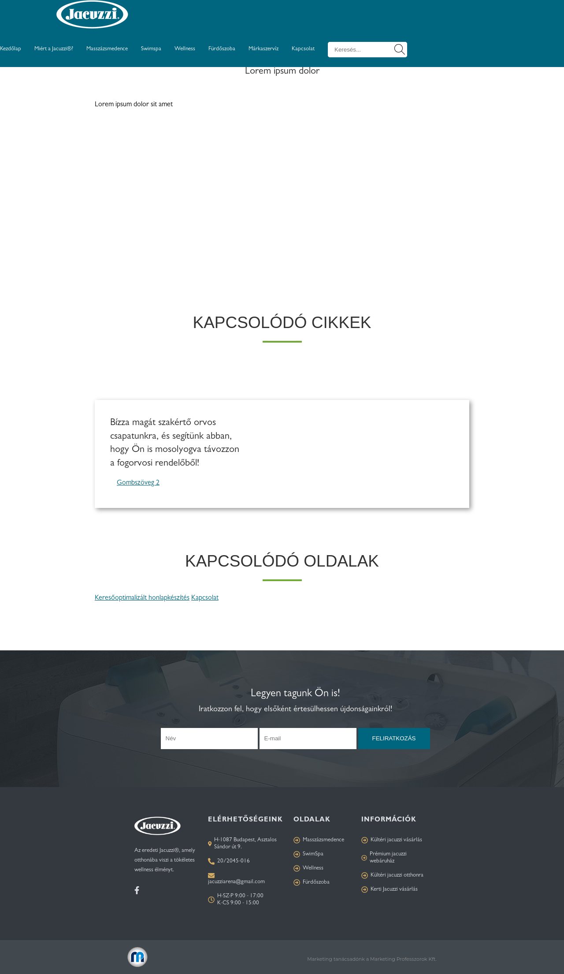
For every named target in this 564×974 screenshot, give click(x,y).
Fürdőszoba (221, 49)
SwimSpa (308, 854)
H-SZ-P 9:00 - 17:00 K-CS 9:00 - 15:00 (235, 899)
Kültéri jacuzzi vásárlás (391, 840)
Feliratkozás (394, 738)
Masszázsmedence (107, 49)
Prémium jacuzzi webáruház (384, 857)
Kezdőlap (10, 49)
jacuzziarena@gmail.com (236, 882)
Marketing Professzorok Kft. (403, 959)
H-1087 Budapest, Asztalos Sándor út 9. (242, 843)
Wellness (184, 49)
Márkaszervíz (263, 49)
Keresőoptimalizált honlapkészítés (142, 598)
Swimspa (151, 49)
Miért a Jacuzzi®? (53, 49)
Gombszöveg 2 (138, 483)
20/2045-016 (229, 861)
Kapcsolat (303, 49)
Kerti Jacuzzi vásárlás (389, 889)
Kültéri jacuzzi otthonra (392, 875)
